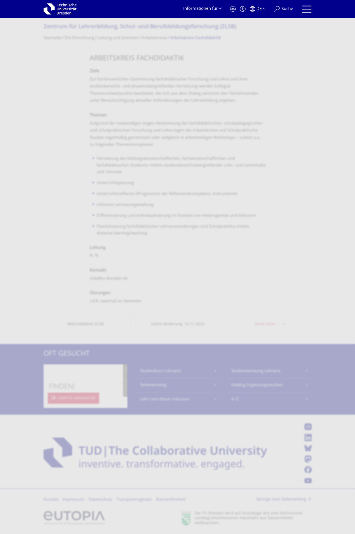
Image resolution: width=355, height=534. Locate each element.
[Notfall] (233, 9)
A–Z (235, 399)
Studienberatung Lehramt (255, 371)
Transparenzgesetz (134, 500)
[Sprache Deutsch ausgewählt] (258, 9)
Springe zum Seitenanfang (281, 499)
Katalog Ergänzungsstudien (257, 385)
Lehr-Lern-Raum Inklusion (165, 399)
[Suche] (283, 9)
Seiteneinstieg (153, 385)
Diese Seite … (266, 324)
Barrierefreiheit (170, 500)
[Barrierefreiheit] (243, 9)
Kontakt (51, 500)
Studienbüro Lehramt (160, 371)
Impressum (73, 500)
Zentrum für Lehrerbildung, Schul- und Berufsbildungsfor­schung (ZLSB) (140, 27)
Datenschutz (100, 500)
